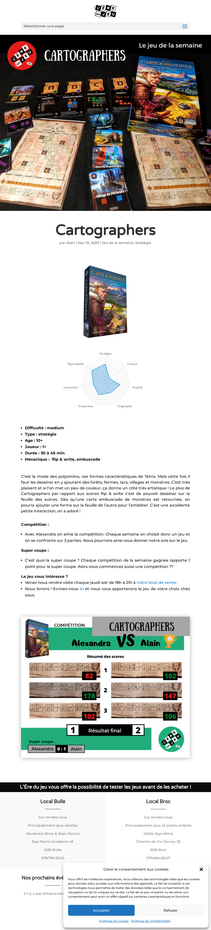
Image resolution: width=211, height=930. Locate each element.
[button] (201, 869)
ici (82, 589)
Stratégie (143, 243)
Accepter (101, 910)
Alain (70, 243)
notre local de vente (156, 582)
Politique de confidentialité (150, 921)
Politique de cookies (114, 921)
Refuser (171, 910)
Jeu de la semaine (117, 243)
